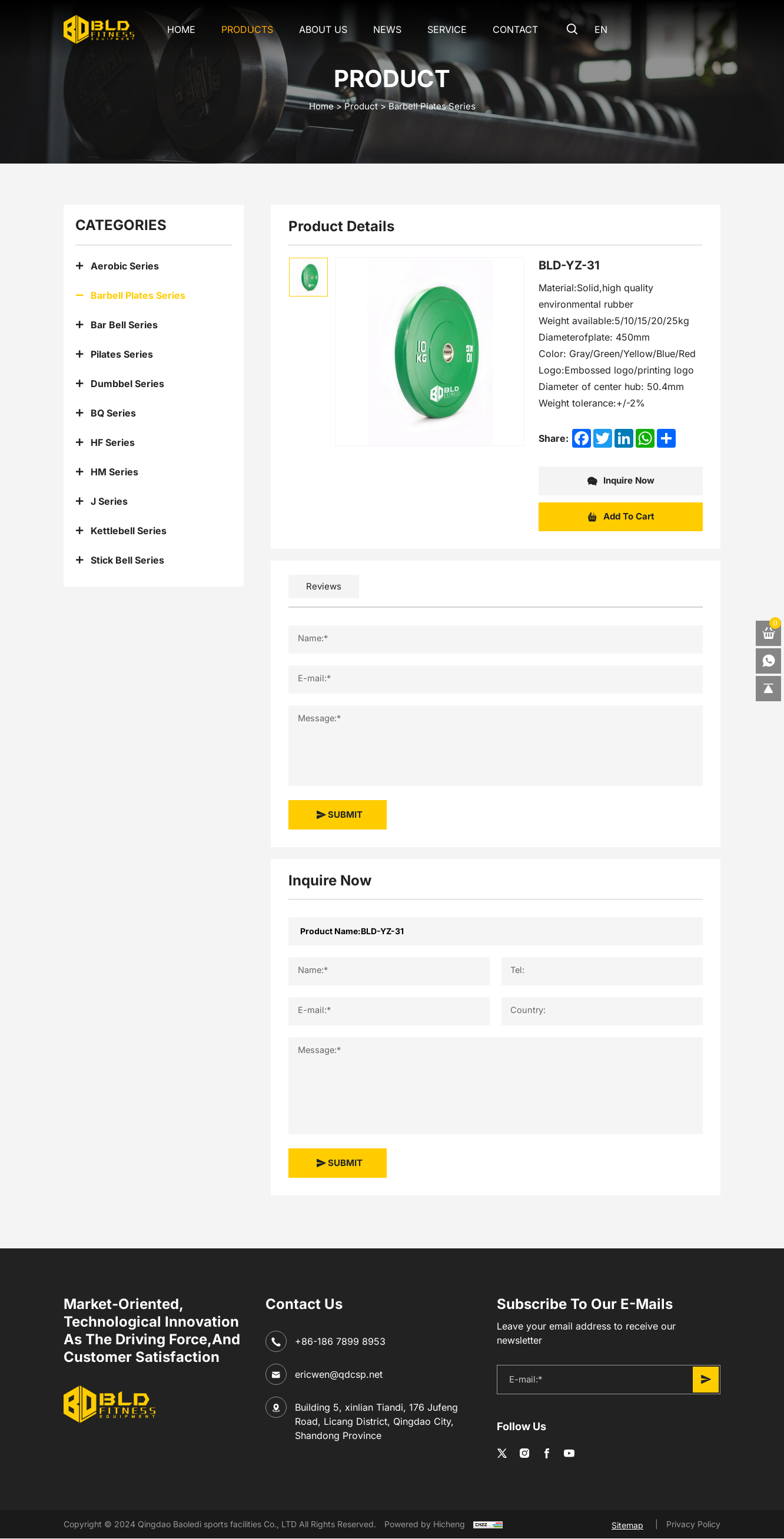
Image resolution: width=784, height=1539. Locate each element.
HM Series (114, 472)
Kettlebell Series (129, 531)
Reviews (323, 586)
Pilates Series (122, 354)
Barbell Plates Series (432, 106)
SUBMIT (339, 815)
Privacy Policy (693, 1524)
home (321, 106)
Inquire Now (621, 481)
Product (361, 106)
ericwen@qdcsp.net (339, 1374)
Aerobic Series (125, 266)
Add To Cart (621, 517)
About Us (315, 29)
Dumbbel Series (127, 383)
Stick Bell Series (127, 560)
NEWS (379, 29)
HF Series (113, 442)
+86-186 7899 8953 (340, 1341)
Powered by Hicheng (424, 1525)
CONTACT (507, 29)
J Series (109, 501)
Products (239, 29)
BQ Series (113, 413)
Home (173, 29)
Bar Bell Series (124, 325)
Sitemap (627, 1525)
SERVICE (439, 29)
